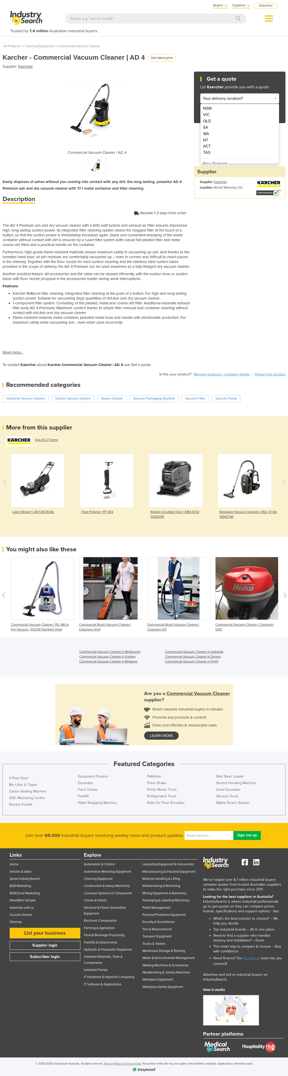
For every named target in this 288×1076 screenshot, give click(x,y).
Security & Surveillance (158, 922)
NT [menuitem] (205, 140)
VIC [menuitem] (206, 114)
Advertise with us (22, 908)
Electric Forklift (20, 804)
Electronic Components (100, 921)
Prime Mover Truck (162, 789)
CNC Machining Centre (27, 798)
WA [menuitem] (206, 133)
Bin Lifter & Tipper (23, 785)
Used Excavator (228, 789)
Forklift (83, 796)
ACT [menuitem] (207, 146)
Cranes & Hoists (95, 900)
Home (14, 864)
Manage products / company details (222, 374)
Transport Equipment (157, 936)
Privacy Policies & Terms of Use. (123, 1063)
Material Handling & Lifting (161, 879)
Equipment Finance (93, 776)
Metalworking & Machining (161, 886)
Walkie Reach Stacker (233, 803)
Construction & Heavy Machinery (107, 886)
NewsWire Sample (23, 900)
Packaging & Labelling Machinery (165, 900)
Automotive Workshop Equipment (107, 872)
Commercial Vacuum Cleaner (79, 46)
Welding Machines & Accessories (165, 965)
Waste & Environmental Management (168, 958)
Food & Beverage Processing (104, 935)
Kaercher (25, 66)
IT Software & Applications (102, 984)
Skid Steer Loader (230, 776)
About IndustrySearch (25, 879)
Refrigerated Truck (161, 796)
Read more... (13, 352)
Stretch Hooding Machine (236, 783)
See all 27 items (46, 440)
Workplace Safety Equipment (162, 987)
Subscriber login (45, 956)
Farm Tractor (88, 789)
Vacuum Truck (227, 796)
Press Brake (156, 783)
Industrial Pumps (96, 970)
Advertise (265, 6)
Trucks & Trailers (153, 944)
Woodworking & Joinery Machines (166, 972)
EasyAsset (252, 958)
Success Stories (21, 915)
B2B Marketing (20, 886)
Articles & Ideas (21, 872)
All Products (11, 46)
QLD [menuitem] (207, 121)
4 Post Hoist (18, 778)
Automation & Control (99, 864)
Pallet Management (156, 908)
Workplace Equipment (157, 980)
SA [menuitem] (205, 127)
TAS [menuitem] (206, 152)
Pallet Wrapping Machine (97, 803)
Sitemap (16, 922)
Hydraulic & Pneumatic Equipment (108, 950)
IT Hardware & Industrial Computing (109, 977)
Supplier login (44, 945)
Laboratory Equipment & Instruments (168, 864)
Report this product (270, 374)
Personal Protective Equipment (164, 915)
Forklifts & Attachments (100, 942)
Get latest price (162, 58)
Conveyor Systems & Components (108, 893)
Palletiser (154, 776)
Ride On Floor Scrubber (166, 803)
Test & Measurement (157, 929)
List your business (45, 933)
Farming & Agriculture (99, 928)
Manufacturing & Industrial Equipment (168, 872)
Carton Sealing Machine (27, 791)
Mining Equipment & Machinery (164, 893)
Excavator (85, 783)
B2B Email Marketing (25, 893)
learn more (161, 735)
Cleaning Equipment (39, 46)
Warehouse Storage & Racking (163, 951)
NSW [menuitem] (207, 108)
